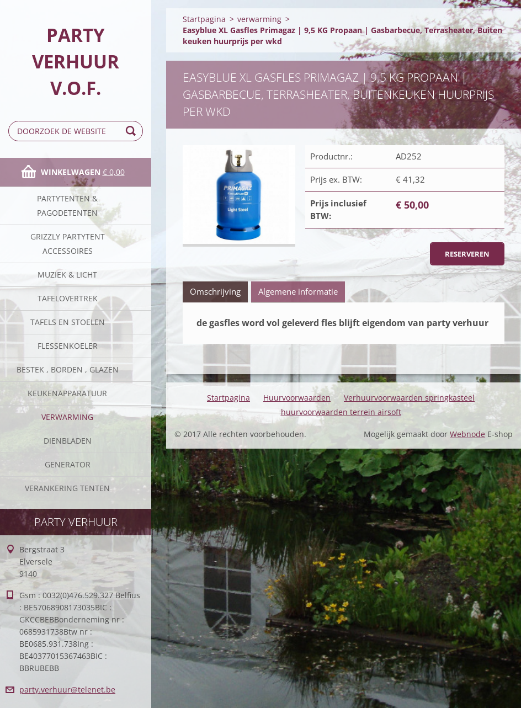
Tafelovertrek (68, 298)
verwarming (67, 417)
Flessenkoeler (68, 345)
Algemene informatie (298, 291)
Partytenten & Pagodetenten (67, 205)
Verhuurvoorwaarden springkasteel (409, 397)
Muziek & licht (67, 274)
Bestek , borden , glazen (68, 369)
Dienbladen (68, 440)
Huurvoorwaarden (297, 397)
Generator (68, 464)
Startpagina (204, 19)
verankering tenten (67, 488)
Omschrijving (215, 291)
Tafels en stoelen (67, 322)
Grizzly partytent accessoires (67, 243)
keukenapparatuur (67, 393)
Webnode (467, 434)
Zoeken (132, 131)
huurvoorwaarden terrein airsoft (341, 412)
